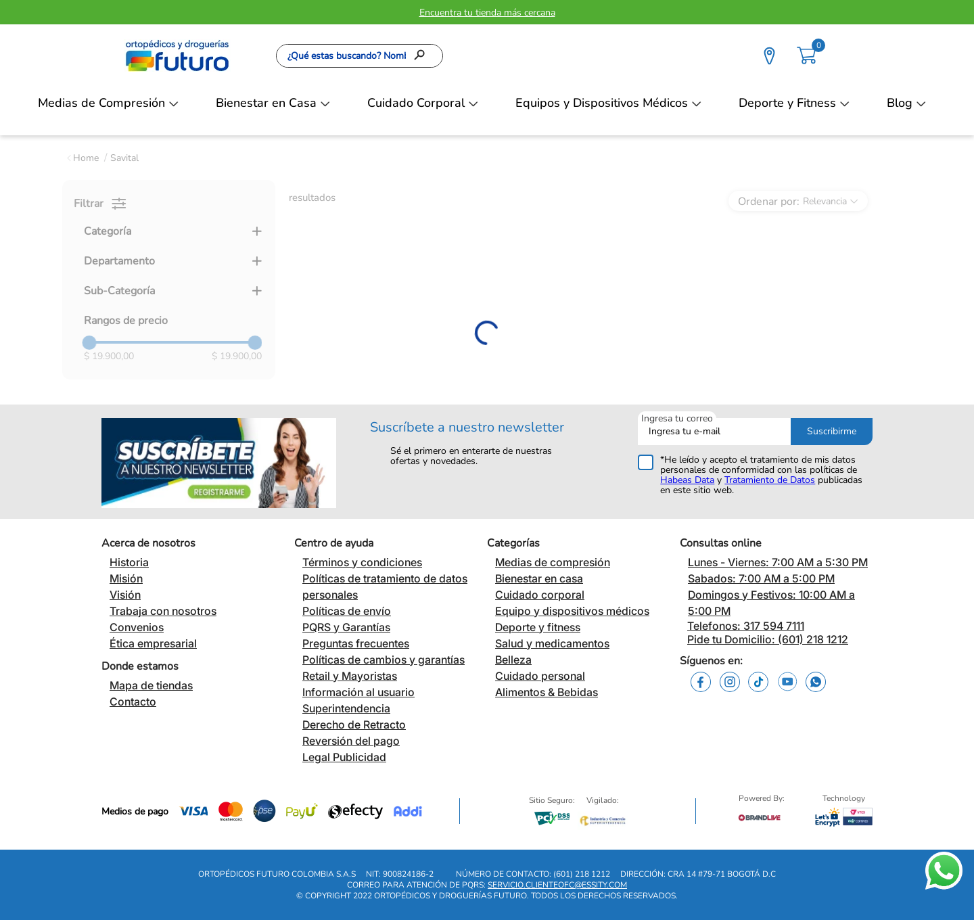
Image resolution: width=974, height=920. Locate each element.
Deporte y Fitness (787, 103)
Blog (899, 103)
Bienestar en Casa (266, 103)
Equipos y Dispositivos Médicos (601, 103)
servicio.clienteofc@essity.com (557, 884)
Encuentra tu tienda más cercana (487, 12)
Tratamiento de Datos (769, 480)
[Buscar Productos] (423, 56)
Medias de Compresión (101, 103)
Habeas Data (687, 480)
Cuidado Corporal (416, 103)
